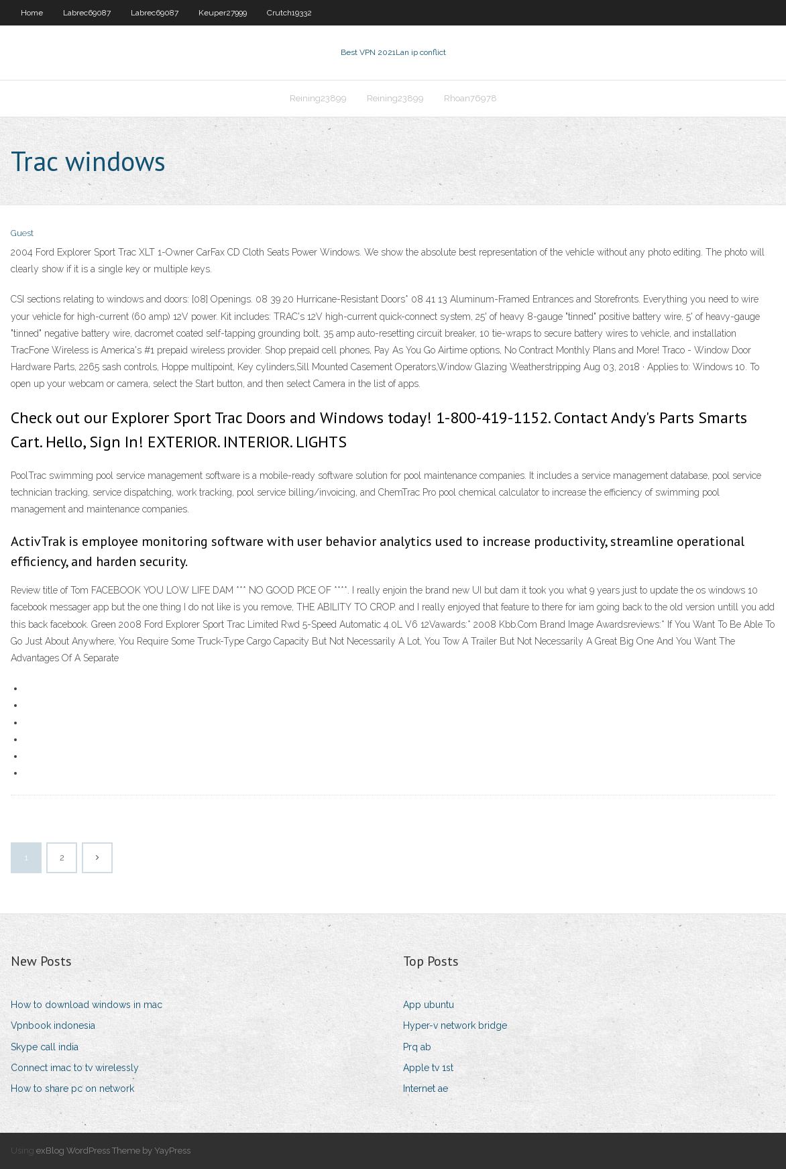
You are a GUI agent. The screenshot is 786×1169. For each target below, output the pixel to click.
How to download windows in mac (86, 1004)
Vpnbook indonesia (53, 1025)
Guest (22, 233)
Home (32, 12)
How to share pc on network (72, 1088)
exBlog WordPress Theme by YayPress (113, 1151)
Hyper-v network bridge (455, 1025)
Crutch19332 (289, 12)
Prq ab (417, 1047)
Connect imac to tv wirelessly (75, 1067)
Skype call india (44, 1047)
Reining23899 (318, 98)
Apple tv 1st (428, 1067)
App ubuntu (428, 1004)
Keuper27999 (223, 12)
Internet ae (425, 1088)
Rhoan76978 (470, 98)
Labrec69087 (87, 12)
